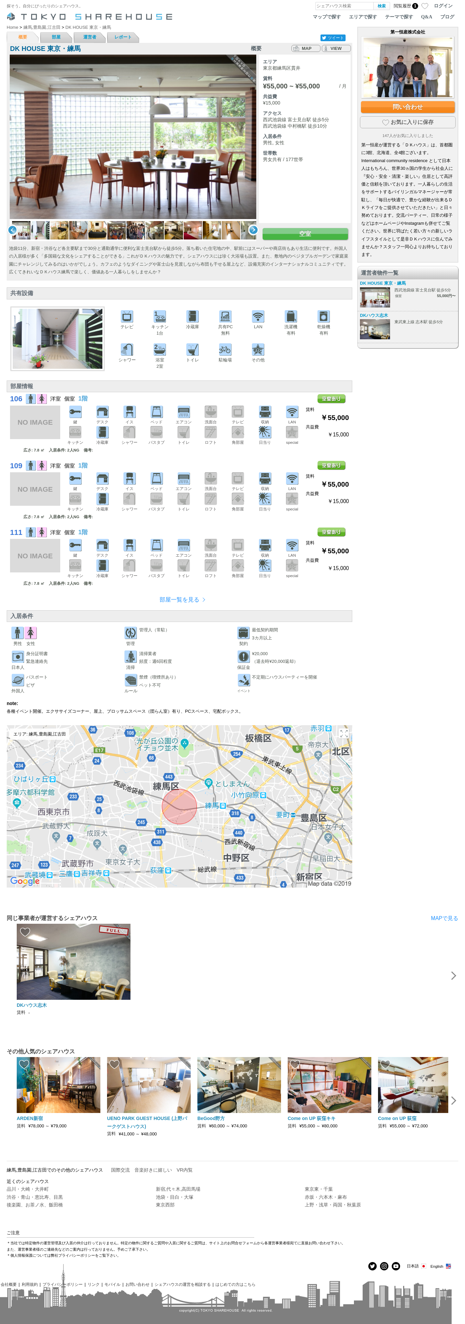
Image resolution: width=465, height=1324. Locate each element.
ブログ (447, 16)
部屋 (56, 37)
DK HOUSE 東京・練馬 (383, 283)
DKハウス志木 (374, 315)
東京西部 (165, 1204)
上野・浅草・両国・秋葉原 (333, 1204)
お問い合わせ (137, 1284)
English (441, 1266)
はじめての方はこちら (235, 1284)
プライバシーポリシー (62, 1284)
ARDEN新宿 (30, 1118)
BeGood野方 (211, 1118)
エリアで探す (363, 16)
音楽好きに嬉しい (153, 1170)
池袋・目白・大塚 (174, 1197)
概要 (22, 37)
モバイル (112, 1284)
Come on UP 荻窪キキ (312, 1118)
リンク (94, 1284)
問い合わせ (408, 106)
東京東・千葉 (319, 1189)
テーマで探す (399, 16)
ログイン (443, 5)
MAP (306, 48)
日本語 (417, 1266)
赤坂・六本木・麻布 (326, 1197)
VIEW (336, 48)
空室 (305, 233)
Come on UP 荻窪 (399, 1118)
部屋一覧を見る (179, 600)
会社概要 (9, 1284)
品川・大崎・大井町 (28, 1189)
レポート (123, 37)
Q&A (426, 16)
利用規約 (30, 1284)
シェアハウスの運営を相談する (183, 1284)
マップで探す (327, 16)
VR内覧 (185, 1170)
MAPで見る (444, 918)
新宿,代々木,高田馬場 (178, 1189)
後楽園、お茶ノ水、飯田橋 (35, 1204)
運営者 (89, 37)
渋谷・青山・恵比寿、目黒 (35, 1197)
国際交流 (120, 1170)
